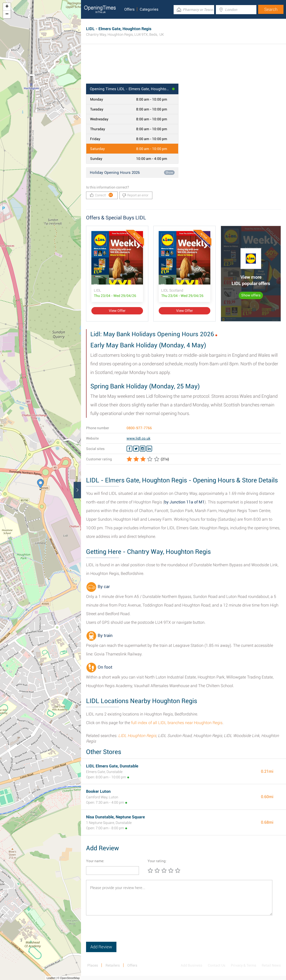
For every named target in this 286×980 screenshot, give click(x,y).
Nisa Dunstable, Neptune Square (115, 817)
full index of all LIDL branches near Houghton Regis (176, 722)
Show (169, 172)
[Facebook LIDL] (129, 449)
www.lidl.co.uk (138, 438)
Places (92, 965)
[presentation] (124, 932)
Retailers (113, 965)
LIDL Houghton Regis (137, 735)
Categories (149, 9)
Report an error (135, 195)
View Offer (117, 311)
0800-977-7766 (139, 428)
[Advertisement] (183, 67)
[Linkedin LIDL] (149, 449)
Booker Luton (98, 791)
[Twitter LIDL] (136, 449)
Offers (129, 9)
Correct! (101, 195)
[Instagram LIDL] (143, 449)
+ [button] (7, 7)
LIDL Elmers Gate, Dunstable (112, 766)
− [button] (7, 14)
